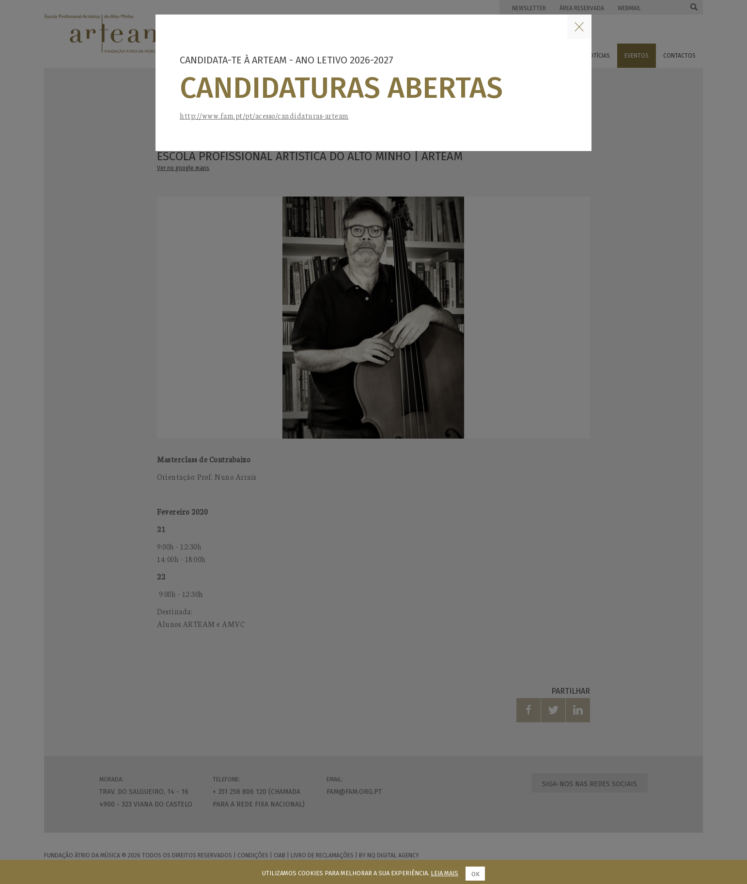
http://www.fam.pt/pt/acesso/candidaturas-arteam (264, 115)
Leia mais (444, 873)
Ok (475, 874)
